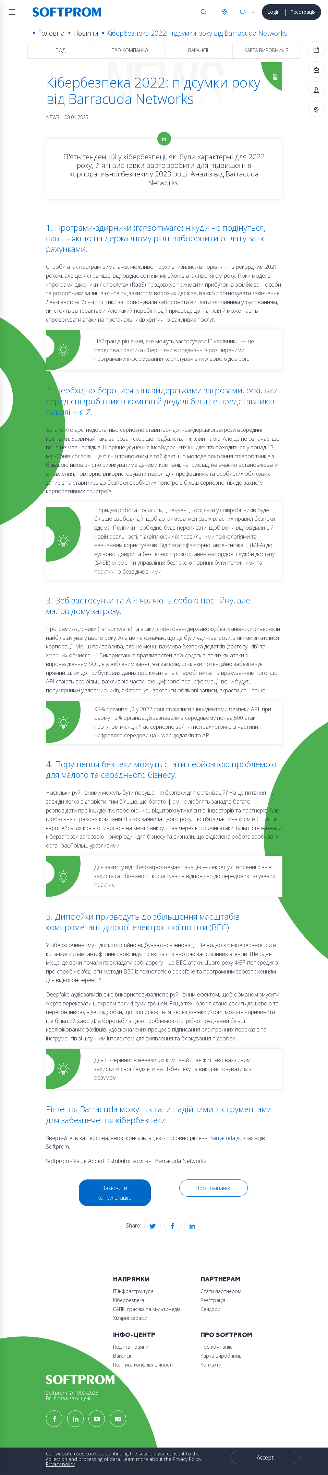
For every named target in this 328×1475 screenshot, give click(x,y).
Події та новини (130, 1347)
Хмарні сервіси (130, 1318)
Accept (265, 1457)
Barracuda (222, 1138)
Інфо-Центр (134, 1335)
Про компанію (129, 50)
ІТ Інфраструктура (133, 1291)
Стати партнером (221, 1291)
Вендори (210, 1309)
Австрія (224, 12)
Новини (85, 33)
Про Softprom (226, 1335)
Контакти (211, 1364)
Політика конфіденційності (143, 1364)
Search (203, 12)
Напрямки (131, 1279)
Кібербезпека (128, 1300)
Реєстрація (303, 12)
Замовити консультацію (115, 1192)
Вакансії (198, 50)
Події (62, 50)
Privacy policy (60, 1464)
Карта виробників (266, 50)
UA (243, 12)
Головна (51, 33)
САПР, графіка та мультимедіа (147, 1309)
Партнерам (220, 1279)
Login (273, 12)
